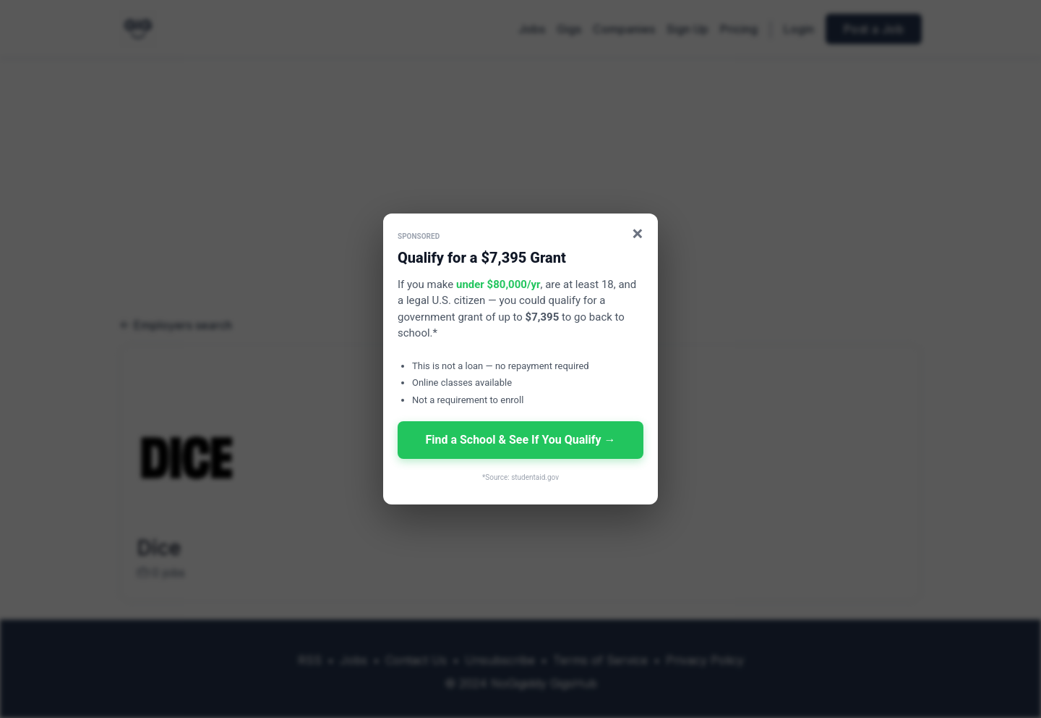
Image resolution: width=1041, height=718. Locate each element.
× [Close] (638, 233)
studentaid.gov (535, 477)
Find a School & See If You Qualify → (520, 440)
